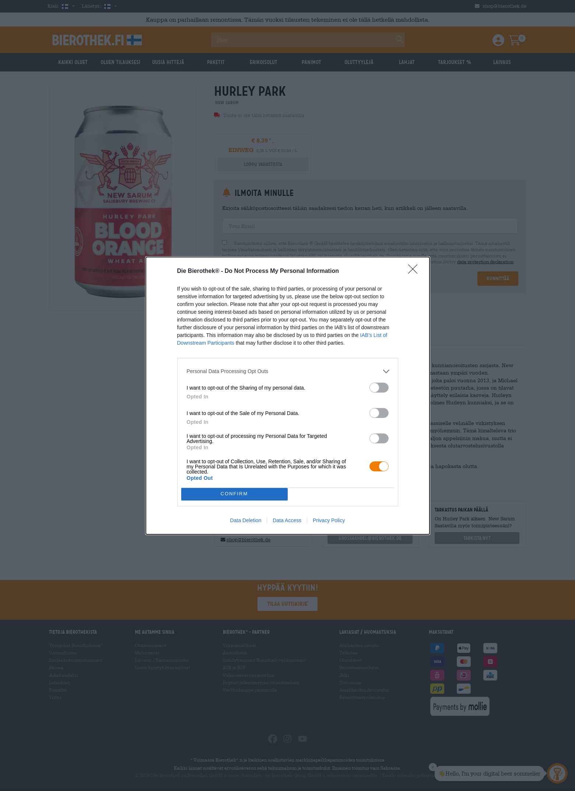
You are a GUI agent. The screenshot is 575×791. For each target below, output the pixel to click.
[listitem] (288, 371)
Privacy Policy (329, 520)
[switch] (379, 388)
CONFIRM (234, 493)
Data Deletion (246, 520)
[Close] (415, 271)
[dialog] (288, 395)
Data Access (287, 520)
